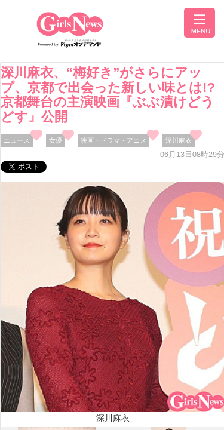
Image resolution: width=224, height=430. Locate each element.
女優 (55, 140)
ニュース (17, 140)
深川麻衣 (178, 140)
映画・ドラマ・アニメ (113, 140)
